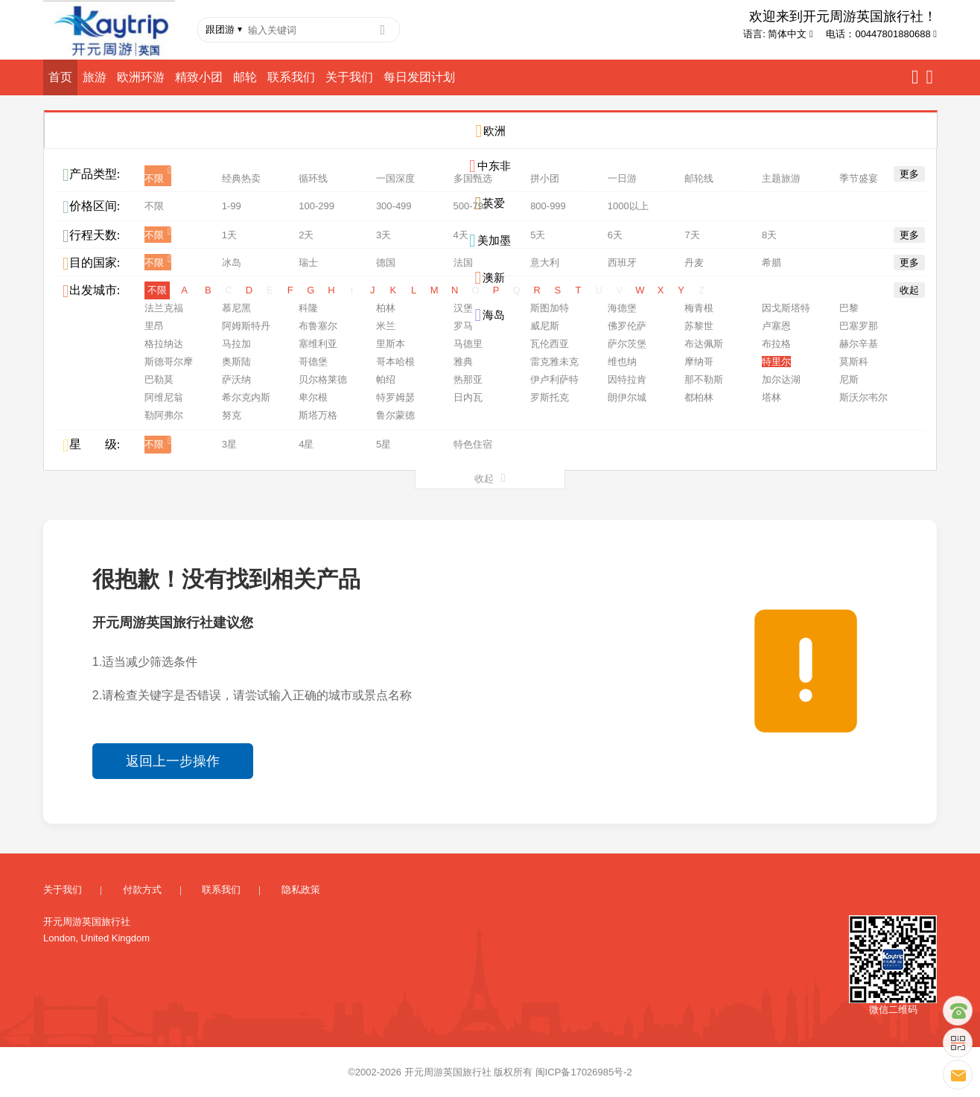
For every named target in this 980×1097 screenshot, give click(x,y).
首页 (60, 77)
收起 (909, 285)
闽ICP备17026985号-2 (583, 1067)
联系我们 (291, 77)
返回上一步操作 (173, 756)
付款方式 (142, 885)
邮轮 (245, 77)
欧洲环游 (141, 77)
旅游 (94, 77)
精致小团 (199, 77)
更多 (909, 173)
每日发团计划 (419, 77)
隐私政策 (300, 885)
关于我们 (349, 77)
